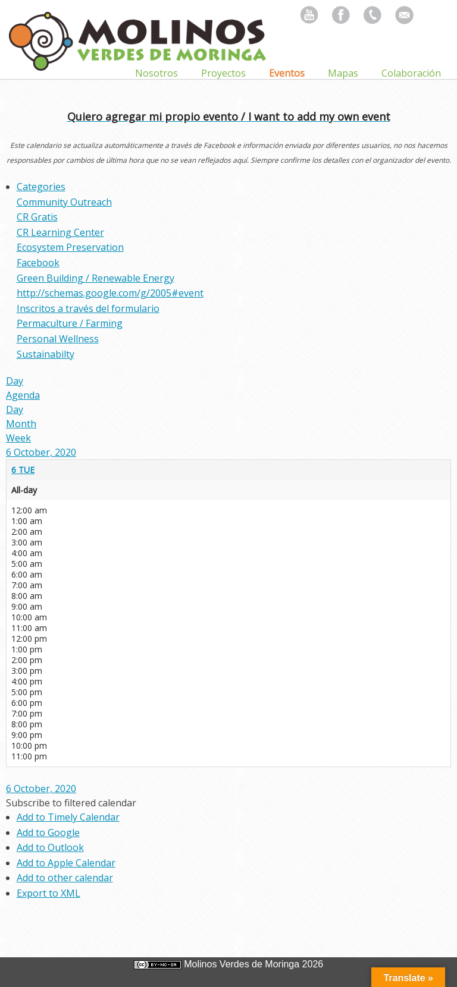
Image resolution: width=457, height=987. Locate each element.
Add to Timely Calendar (68, 817)
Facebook (38, 262)
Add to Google (48, 832)
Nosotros (156, 73)
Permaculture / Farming (70, 323)
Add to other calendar (65, 877)
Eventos (287, 73)
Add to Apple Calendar (66, 862)
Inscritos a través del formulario (88, 308)
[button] (71, 802)
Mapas (343, 73)
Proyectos (223, 73)
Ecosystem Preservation (70, 247)
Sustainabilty (45, 354)
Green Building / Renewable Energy (95, 278)
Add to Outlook (50, 847)
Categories (41, 186)
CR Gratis (37, 216)
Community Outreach (64, 202)
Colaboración (411, 73)
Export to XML (48, 893)
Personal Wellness (58, 338)
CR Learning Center (60, 232)
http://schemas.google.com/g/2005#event (110, 292)
